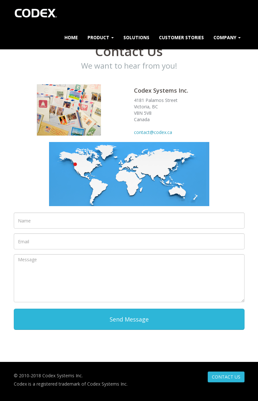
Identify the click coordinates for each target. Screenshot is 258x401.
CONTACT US (226, 377)
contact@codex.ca (153, 132)
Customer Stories (181, 37)
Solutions (136, 37)
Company (227, 37)
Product (100, 37)
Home (71, 37)
